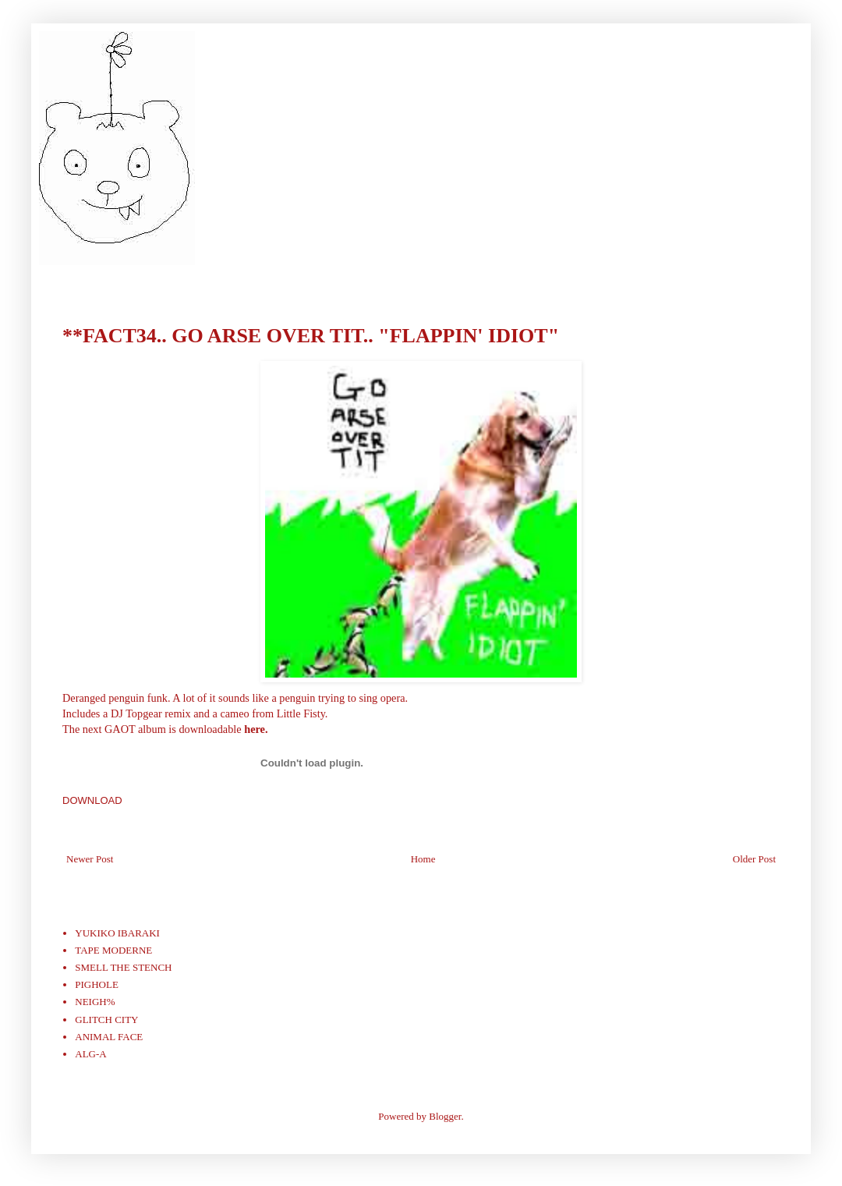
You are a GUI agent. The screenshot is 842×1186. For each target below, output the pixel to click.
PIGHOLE (97, 984)
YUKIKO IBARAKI (117, 933)
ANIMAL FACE (109, 1037)
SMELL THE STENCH (123, 967)
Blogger (445, 1116)
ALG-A (90, 1054)
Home (423, 859)
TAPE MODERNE (113, 950)
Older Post (754, 859)
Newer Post (89, 859)
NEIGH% (95, 1001)
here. (255, 729)
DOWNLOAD (92, 800)
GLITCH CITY (106, 1019)
